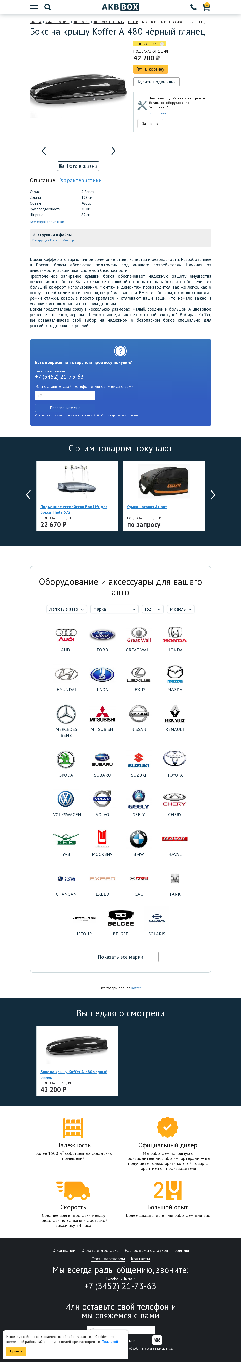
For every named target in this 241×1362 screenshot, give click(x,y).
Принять (16, 1351)
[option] (57, 150)
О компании (63, 1250)
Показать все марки (120, 957)
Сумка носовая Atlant (147, 506)
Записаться (150, 123)
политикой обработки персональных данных (110, 415)
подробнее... (159, 113)
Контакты (140, 1259)
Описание (42, 180)
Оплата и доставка (100, 1250)
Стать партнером (108, 1259)
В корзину (150, 69)
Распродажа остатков (146, 1250)
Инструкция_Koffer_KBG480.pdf (54, 240)
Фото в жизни (78, 166)
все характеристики (47, 221)
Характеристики (81, 180)
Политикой (110, 1341)
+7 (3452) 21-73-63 (59, 376)
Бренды (181, 1250)
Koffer (136, 988)
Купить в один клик (156, 82)
